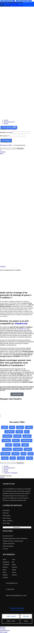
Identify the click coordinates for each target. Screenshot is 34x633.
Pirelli (4, 559)
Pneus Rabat (6, 510)
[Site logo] (9, 117)
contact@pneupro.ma (11, 4)
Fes (27, 431)
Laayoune (6, 440)
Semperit (14, 575)
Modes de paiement (8, 546)
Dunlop (14, 569)
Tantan (5, 458)
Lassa (13, 559)
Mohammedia (27, 440)
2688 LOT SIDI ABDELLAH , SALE (16, 595)
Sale (30, 453)
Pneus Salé (6, 513)
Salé (12, 427)
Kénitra (20, 427)
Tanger (19, 431)
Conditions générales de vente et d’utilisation (15, 538)
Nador (17, 445)
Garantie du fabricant (8, 543)
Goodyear (5, 577)
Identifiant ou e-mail (6, 132)
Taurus (14, 572)
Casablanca (9, 431)
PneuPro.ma (21, 323)
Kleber (4, 569)
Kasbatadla (18, 449)
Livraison (5, 548)
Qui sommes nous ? (8, 536)
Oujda (8, 445)
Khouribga (7, 449)
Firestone (14, 567)
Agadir (25, 445)
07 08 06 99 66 (10, 589)
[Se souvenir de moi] (13, 145)
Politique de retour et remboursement (13, 541)
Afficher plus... (17, 527)
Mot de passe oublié (6, 145)
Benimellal (5, 453)
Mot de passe (4, 136)
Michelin (5, 567)
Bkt (13, 562)
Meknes (15, 453)
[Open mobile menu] (1, 153)
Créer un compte (11, 129)
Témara (29, 427)
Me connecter (6, 140)
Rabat (4, 427)
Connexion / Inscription (10, 473)
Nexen (4, 572)
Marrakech (7, 436)
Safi (23, 453)
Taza (12, 458)
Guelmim (27, 436)
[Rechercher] (8, 148)
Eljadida (27, 449)
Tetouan (21, 458)
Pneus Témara (6, 518)
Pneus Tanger (6, 523)
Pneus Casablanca (8, 520)
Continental (6, 564)
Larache (17, 436)
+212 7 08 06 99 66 (16, 6)
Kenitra (16, 440)
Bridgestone (6, 562)
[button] (17, 415)
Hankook (5, 575)
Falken (14, 564)
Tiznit (29, 458)
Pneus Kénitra (6, 515)
